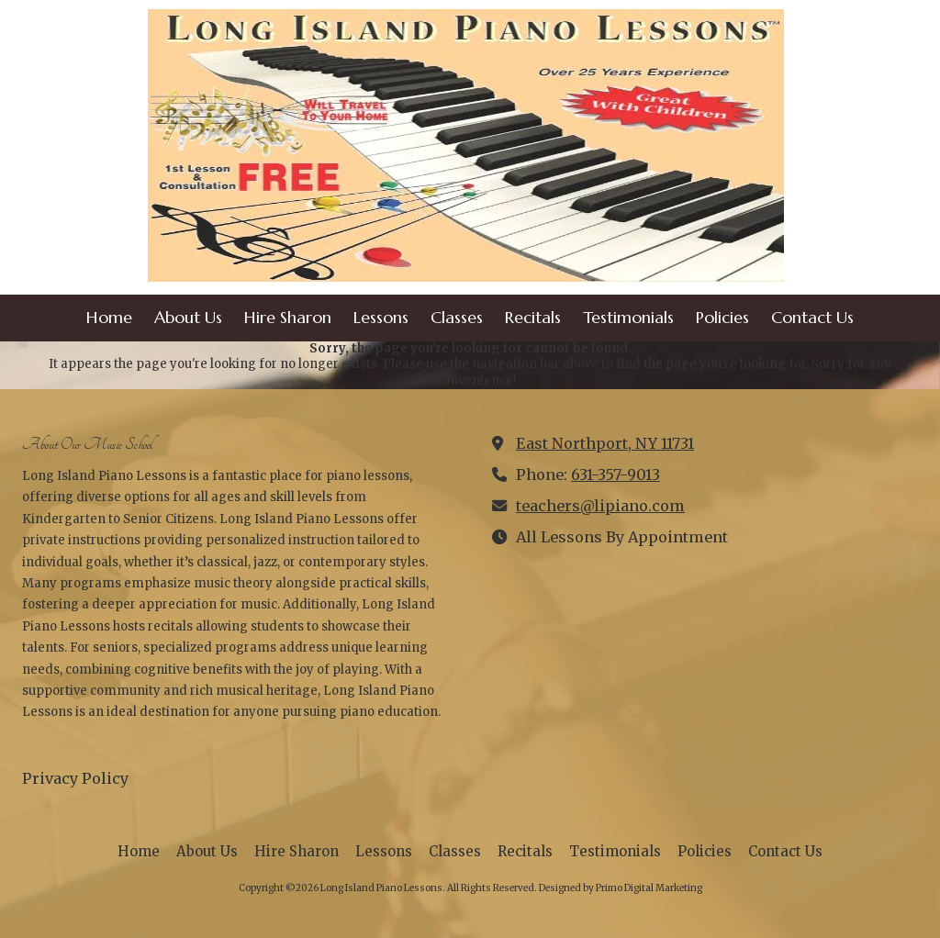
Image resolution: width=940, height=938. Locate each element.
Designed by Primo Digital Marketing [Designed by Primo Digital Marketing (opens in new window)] (620, 888)
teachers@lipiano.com (600, 506)
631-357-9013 (615, 474)
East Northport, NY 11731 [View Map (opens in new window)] (605, 443)
